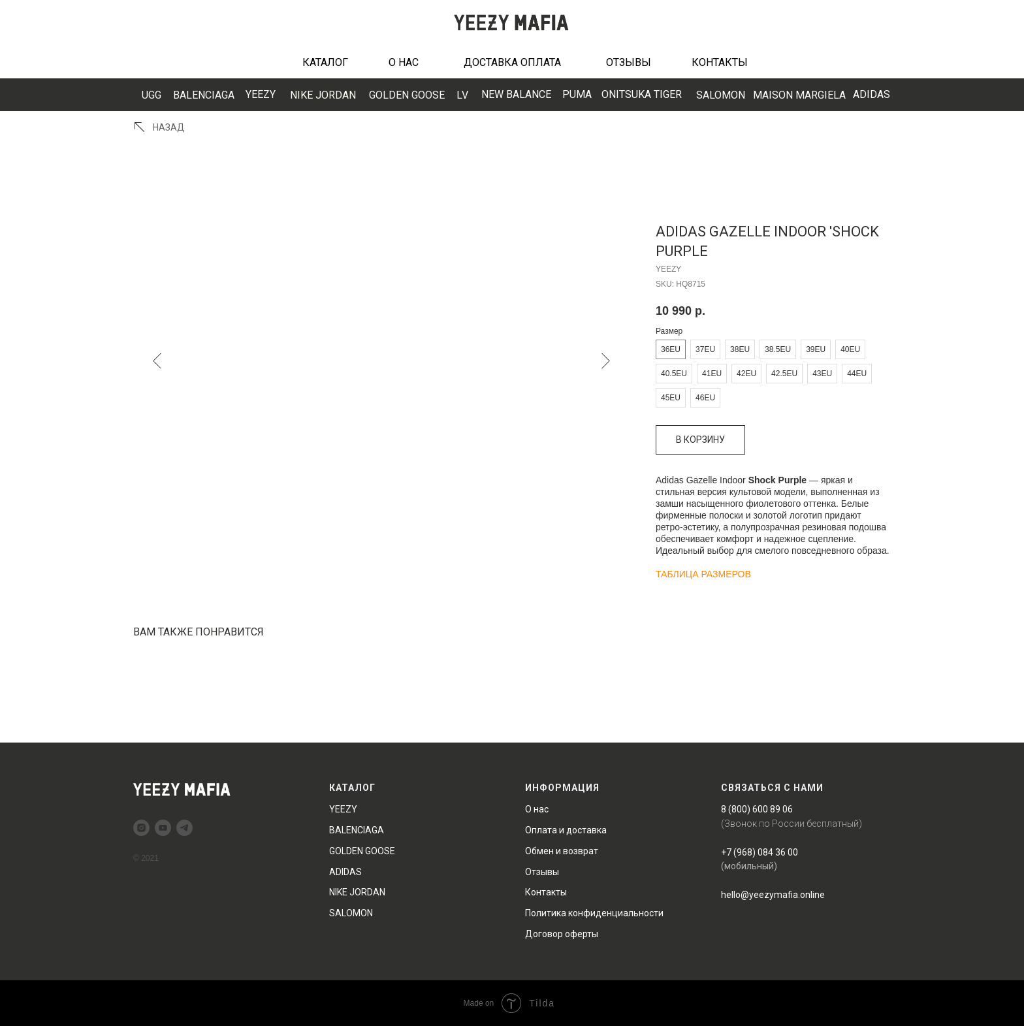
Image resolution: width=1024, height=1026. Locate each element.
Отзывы (542, 872)
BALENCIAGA (203, 95)
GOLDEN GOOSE (407, 95)
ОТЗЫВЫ (628, 62)
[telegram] (184, 828)
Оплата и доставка (566, 830)
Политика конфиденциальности (594, 913)
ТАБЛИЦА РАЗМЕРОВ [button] (703, 574)
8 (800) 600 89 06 (757, 809)
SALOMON (720, 95)
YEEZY (261, 94)
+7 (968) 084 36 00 (759, 852)
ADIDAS (871, 94)
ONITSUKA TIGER (641, 94)
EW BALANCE (516, 94)
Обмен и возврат (561, 851)
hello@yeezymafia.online (773, 895)
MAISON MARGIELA (799, 95)
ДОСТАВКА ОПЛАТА (512, 62)
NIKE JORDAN (323, 95)
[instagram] (141, 828)
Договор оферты (561, 934)
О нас (537, 809)
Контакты (546, 892)
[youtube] (163, 828)
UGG (151, 95)
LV (462, 95)
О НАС (404, 62)
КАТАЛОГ (325, 62)
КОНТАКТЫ (720, 62)
